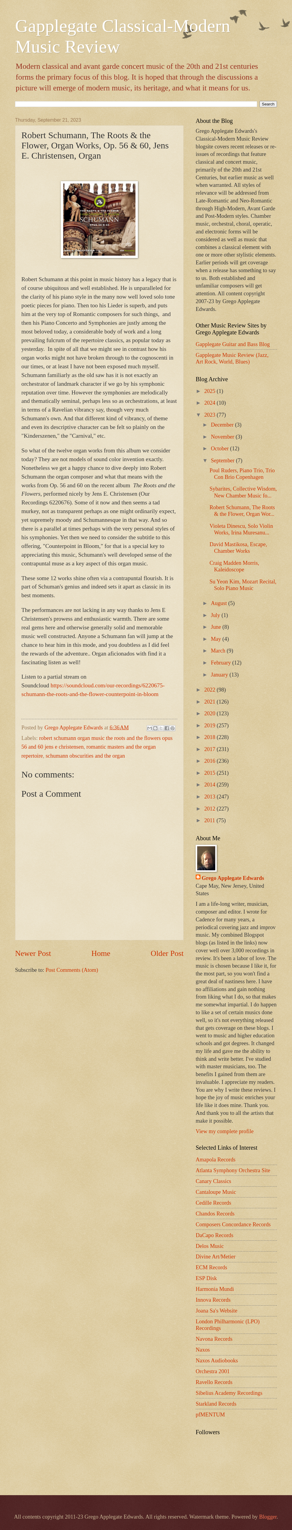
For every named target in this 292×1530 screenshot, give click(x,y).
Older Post (167, 953)
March (219, 651)
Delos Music (210, 1246)
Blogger (268, 1517)
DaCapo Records (214, 1235)
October (220, 449)
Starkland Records (216, 1404)
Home (101, 953)
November (223, 437)
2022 (210, 690)
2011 (210, 820)
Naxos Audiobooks (217, 1361)
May (216, 639)
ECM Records (211, 1267)
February (221, 663)
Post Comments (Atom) (71, 970)
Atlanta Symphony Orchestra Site (233, 1170)
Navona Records (214, 1339)
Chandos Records (215, 1214)
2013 (210, 797)
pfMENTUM (210, 1415)
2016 (210, 761)
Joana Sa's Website (216, 1311)
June (216, 627)
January (220, 675)
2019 (210, 725)
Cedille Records (213, 1203)
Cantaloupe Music (216, 1192)
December (223, 425)
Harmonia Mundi (215, 1289)
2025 (210, 391)
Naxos (203, 1350)
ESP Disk (206, 1278)
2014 (210, 785)
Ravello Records (214, 1382)
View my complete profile (224, 1131)
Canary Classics (213, 1181)
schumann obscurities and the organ (85, 756)
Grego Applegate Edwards (233, 878)
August (219, 603)
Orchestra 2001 (213, 1371)
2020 (210, 713)
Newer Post (33, 953)
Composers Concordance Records (233, 1224)
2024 (210, 403)
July (216, 615)
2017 (210, 749)
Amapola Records (215, 1160)
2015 (210, 773)
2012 (210, 809)
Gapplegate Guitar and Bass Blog (233, 344)
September (223, 461)
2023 (210, 415)
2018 (210, 737)
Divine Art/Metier (215, 1257)
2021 (210, 702)
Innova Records (213, 1300)
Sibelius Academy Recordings (229, 1393)
